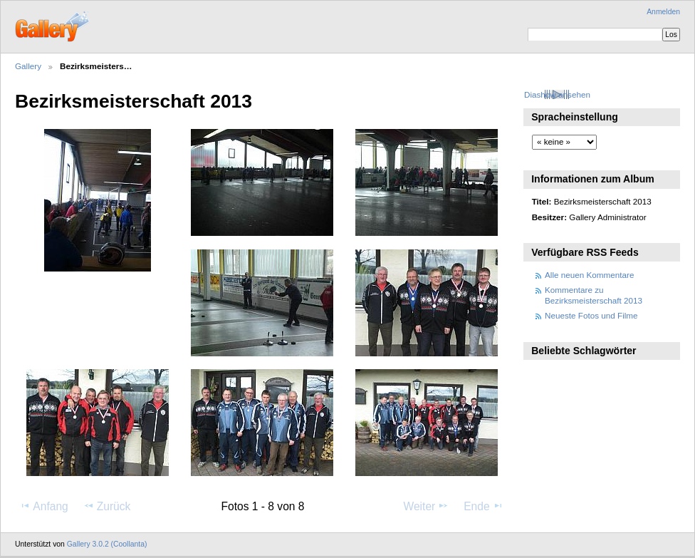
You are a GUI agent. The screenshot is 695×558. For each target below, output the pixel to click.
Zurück (107, 506)
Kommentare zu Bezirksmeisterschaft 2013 (593, 294)
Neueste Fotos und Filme (591, 315)
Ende (483, 506)
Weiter (426, 506)
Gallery (28, 66)
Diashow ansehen (557, 94)
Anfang (43, 506)
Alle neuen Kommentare (589, 274)
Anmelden (663, 12)
